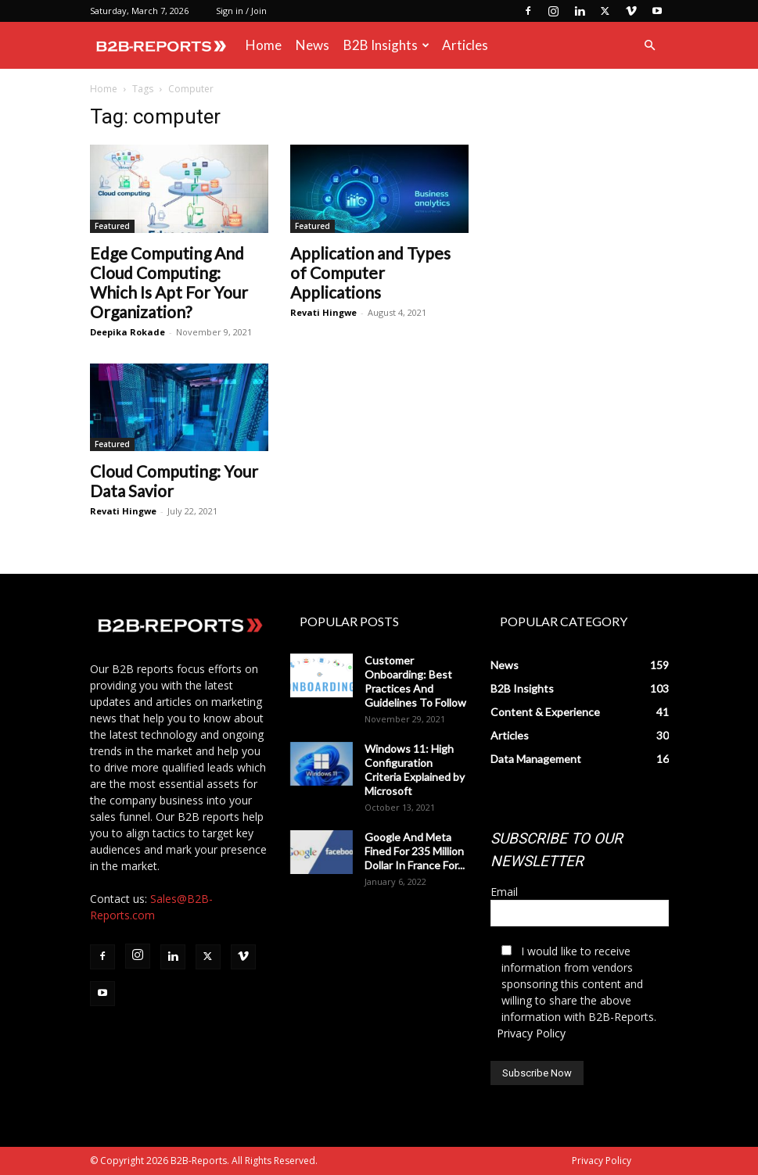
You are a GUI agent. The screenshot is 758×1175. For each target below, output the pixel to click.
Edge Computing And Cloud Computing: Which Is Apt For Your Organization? (169, 282)
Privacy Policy (531, 1033)
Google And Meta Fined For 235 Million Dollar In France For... (415, 851)
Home (264, 45)
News (312, 45)
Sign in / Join (241, 10)
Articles (465, 45)
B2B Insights (386, 45)
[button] (650, 45)
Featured (112, 225)
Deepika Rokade (127, 332)
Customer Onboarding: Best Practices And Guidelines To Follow (415, 681)
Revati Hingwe (323, 312)
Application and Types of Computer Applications (370, 272)
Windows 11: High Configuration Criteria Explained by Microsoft (415, 769)
